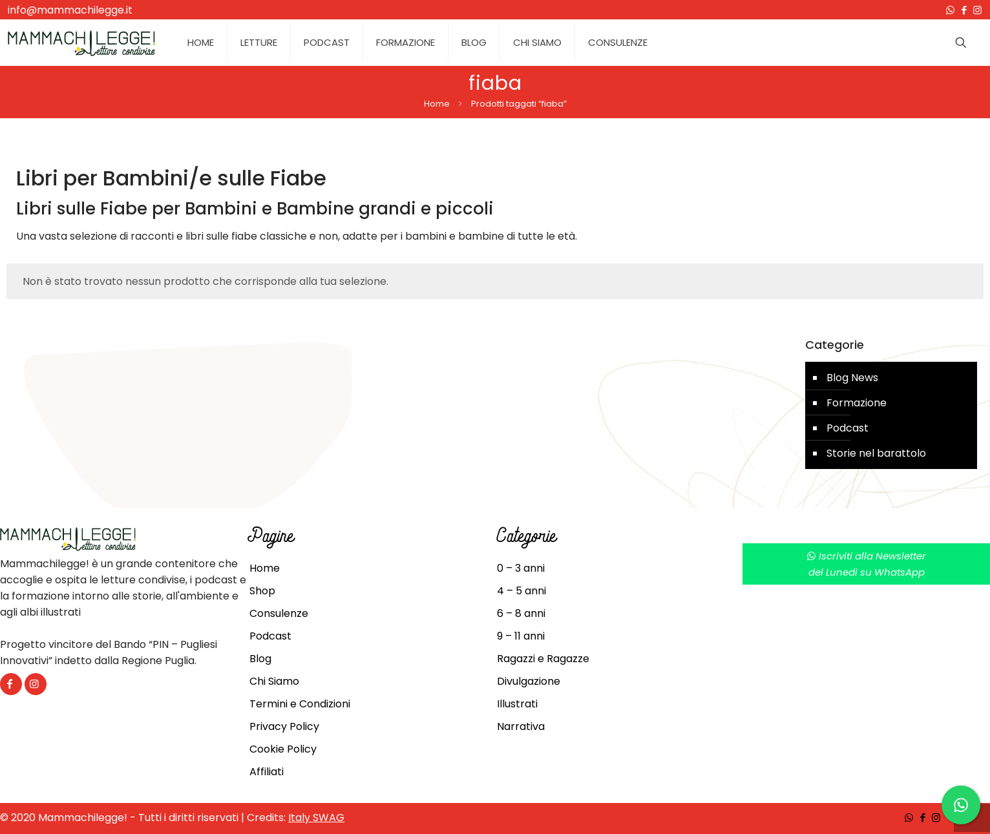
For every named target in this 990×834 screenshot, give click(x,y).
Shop (262, 590)
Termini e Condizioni (299, 703)
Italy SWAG (316, 817)
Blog (260, 658)
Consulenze (278, 613)
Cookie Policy (283, 749)
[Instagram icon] (977, 10)
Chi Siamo (274, 681)
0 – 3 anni (521, 568)
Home (437, 104)
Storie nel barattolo (876, 453)
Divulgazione (528, 681)
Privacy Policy (284, 726)
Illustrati (517, 703)
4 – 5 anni (521, 590)
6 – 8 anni (521, 613)
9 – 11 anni (521, 636)
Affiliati (266, 771)
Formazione (857, 402)
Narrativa (521, 726)
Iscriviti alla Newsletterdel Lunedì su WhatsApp (866, 564)
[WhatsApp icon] (950, 10)
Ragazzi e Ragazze (543, 658)
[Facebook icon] (964, 10)
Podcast (848, 428)
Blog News (852, 377)
